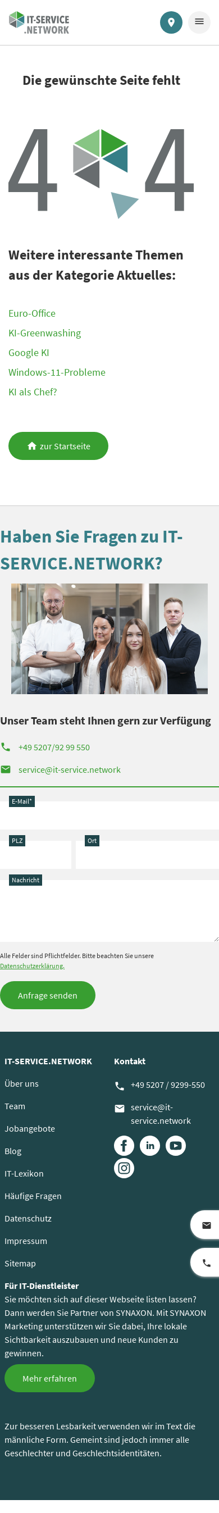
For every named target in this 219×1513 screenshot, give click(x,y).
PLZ (17, 840)
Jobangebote (29, 1128)
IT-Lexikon (24, 1173)
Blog (12, 1150)
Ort (92, 840)
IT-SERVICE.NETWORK (48, 1061)
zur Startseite (65, 446)
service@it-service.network (60, 769)
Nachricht (25, 880)
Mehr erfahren (49, 1378)
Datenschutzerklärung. (32, 965)
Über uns (21, 1083)
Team (14, 1105)
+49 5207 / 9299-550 (159, 1085)
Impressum (25, 1240)
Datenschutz (28, 1218)
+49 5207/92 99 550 (45, 747)
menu (199, 21)
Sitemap (20, 1263)
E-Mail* (22, 801)
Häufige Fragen (33, 1195)
